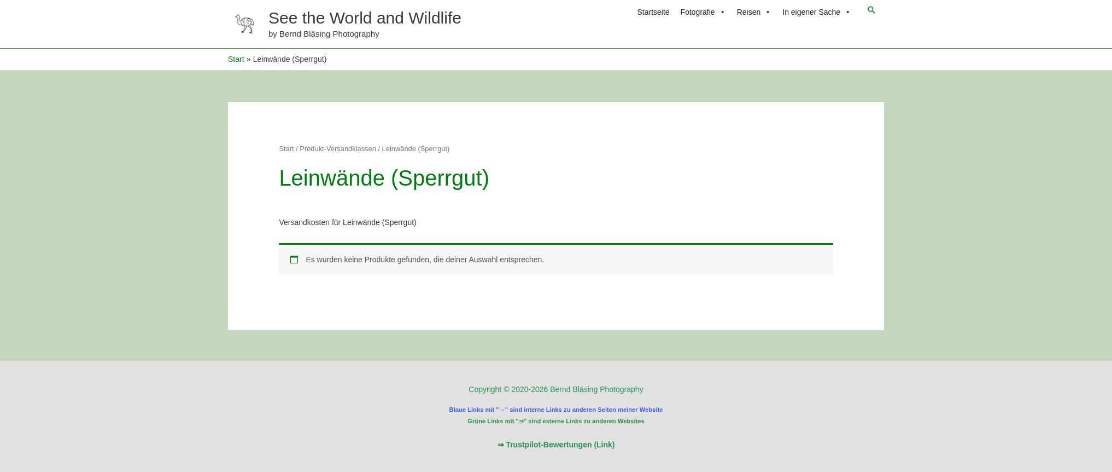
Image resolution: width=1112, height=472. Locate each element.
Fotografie (703, 12)
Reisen (754, 12)
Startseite (653, 12)
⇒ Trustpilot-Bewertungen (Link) (556, 444)
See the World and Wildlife (364, 18)
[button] (871, 10)
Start (286, 149)
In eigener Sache (816, 12)
